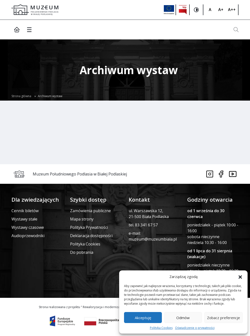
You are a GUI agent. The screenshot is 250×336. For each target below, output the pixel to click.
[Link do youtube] (233, 174)
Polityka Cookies (161, 328)
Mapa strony (82, 219)
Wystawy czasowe (27, 227)
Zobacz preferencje (223, 317)
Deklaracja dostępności (91, 235)
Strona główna (21, 96)
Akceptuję (143, 317)
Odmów (183, 317)
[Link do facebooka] (221, 174)
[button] (240, 276)
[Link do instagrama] (209, 174)
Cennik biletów (25, 210)
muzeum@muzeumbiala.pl (153, 239)
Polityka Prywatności (89, 227)
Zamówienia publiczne (90, 210)
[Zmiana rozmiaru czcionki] (210, 9)
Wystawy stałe (24, 219)
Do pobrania (81, 252)
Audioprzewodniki (27, 235)
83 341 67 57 (146, 225)
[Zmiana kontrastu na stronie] (196, 9)
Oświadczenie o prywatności (195, 328)
